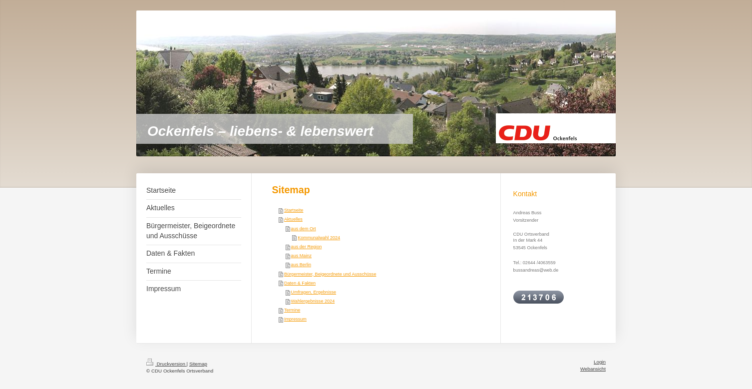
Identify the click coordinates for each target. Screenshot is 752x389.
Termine (292, 310)
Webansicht (593, 369)
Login (600, 362)
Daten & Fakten (300, 283)
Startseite (293, 210)
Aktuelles (293, 219)
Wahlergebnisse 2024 (313, 301)
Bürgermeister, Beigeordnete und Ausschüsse (330, 274)
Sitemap (198, 364)
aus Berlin (301, 264)
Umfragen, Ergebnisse (313, 292)
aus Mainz (301, 255)
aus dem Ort (303, 228)
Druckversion (166, 364)
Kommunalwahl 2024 (319, 237)
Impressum (295, 319)
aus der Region (306, 246)
